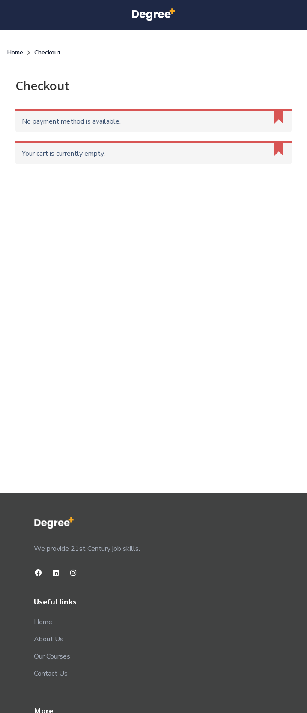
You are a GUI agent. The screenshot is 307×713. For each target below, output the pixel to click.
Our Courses (52, 656)
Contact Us (51, 673)
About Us (48, 639)
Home (43, 622)
